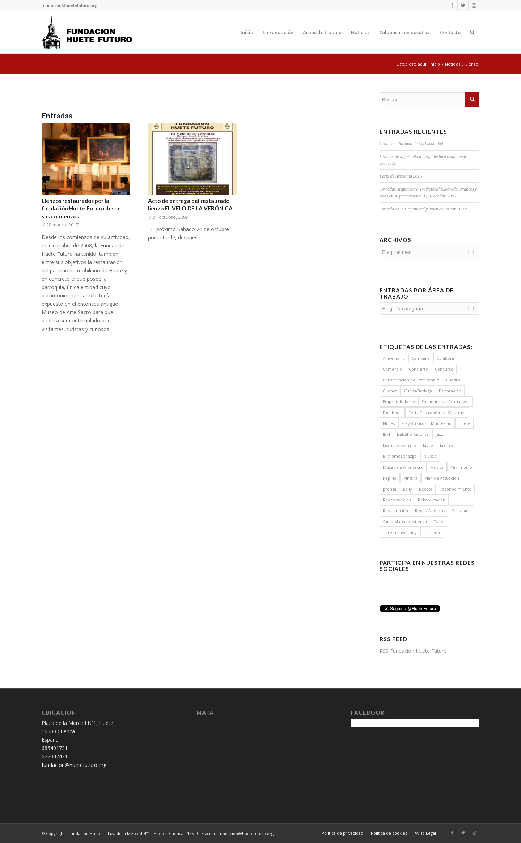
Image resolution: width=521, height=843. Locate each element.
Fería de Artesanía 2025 (401, 176)
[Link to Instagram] (474, 5)
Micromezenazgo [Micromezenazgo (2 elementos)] (400, 456)
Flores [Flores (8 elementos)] (389, 423)
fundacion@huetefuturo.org (70, 5)
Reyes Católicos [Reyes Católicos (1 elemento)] (430, 510)
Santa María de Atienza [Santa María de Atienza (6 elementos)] (405, 521)
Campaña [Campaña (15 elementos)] (421, 358)
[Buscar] (472, 32)
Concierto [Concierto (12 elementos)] (418, 369)
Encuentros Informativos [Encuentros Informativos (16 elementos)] (445, 401)
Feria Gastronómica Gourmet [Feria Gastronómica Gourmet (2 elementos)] (437, 412)
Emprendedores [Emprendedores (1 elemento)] (399, 401)
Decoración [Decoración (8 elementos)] (450, 390)
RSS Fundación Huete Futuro (413, 650)
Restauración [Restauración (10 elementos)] (395, 510)
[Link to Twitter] (463, 5)
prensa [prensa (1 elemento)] (389, 489)
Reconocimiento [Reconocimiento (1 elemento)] (455, 489)
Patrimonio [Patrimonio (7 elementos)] (461, 467)
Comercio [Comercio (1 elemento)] (392, 369)
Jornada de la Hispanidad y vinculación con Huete (423, 209)
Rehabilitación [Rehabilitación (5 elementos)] (431, 499)
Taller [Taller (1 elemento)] (439, 521)
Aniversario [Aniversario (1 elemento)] (394, 358)
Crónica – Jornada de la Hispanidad (411, 143)
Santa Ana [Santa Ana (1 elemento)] (461, 510)
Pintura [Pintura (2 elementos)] (410, 478)
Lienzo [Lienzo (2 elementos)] (446, 445)
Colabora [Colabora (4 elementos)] (445, 358)
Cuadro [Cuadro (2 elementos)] (453, 380)
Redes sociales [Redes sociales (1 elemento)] (397, 499)
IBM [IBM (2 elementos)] (386, 434)
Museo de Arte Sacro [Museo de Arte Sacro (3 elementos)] (403, 467)
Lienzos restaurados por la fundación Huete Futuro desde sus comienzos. (81, 208)
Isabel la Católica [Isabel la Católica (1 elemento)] (413, 434)
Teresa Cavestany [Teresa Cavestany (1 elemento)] (400, 532)
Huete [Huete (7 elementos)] (464, 423)
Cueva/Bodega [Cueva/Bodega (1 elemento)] (418, 390)
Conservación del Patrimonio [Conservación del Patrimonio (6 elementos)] (411, 380)
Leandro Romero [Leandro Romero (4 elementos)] (399, 445)
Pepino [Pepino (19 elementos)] (390, 478)
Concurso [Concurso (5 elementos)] (444, 369)
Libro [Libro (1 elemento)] (428, 445)
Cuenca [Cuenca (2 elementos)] (390, 390)
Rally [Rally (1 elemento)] (407, 489)
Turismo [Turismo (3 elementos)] (432, 532)
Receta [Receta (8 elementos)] (425, 489)
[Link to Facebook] (452, 5)
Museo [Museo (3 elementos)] (430, 456)
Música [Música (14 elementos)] (437, 467)
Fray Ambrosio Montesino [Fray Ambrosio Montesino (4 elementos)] (427, 423)
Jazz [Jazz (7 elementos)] (439, 434)
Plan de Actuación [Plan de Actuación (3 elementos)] (441, 478)
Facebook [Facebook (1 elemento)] (392, 412)
